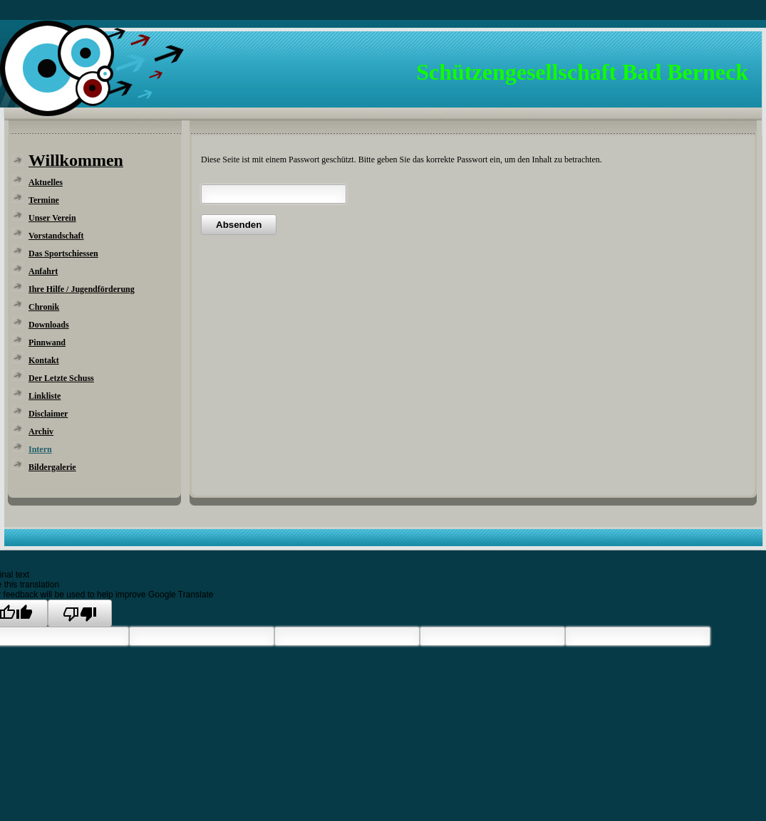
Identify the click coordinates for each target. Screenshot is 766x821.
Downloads (49, 325)
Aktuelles (46, 182)
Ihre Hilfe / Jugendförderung (82, 289)
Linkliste (45, 396)
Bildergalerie (52, 467)
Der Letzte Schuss (61, 378)
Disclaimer (48, 414)
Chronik (44, 307)
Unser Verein (52, 218)
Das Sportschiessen (63, 253)
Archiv (41, 431)
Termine (44, 200)
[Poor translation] (80, 613)
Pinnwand (47, 342)
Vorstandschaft (56, 236)
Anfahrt (43, 271)
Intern (40, 449)
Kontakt (44, 360)
